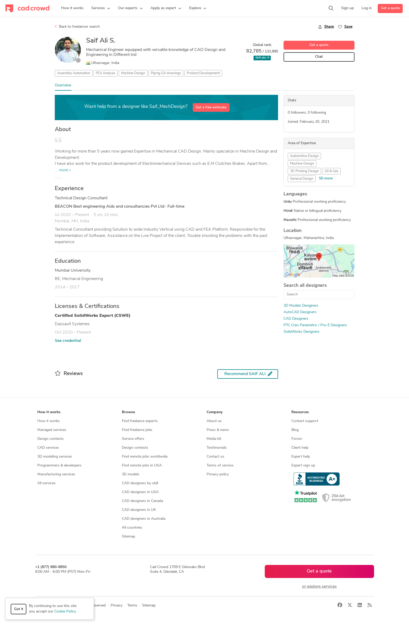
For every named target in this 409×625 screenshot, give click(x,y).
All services (46, 483)
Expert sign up (303, 466)
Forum (296, 439)
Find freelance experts (140, 421)
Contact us (215, 457)
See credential (68, 341)
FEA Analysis (105, 73)
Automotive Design (304, 156)
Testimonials (217, 448)
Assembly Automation (73, 73)
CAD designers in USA (140, 492)
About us (214, 421)
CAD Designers (296, 319)
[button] (100, 8)
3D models (130, 474)
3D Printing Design (304, 171)
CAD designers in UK (139, 510)
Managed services (51, 430)
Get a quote (390, 8)
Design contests (50, 439)
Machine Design (133, 73)
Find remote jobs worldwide (144, 457)
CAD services (48, 448)
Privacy (116, 606)
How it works (48, 421)
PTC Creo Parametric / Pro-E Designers (315, 325)
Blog (295, 430)
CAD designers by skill (140, 483)
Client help (299, 448)
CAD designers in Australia (143, 519)
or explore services (319, 587)
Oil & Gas (331, 171)
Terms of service (220, 466)
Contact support (304, 421)
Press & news (218, 430)
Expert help (300, 457)
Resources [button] (300, 412)
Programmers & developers (59, 466)
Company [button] (214, 412)
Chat (319, 57)
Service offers (133, 439)
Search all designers (305, 285)
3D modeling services (54, 457)
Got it (18, 609)
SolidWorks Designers (302, 332)
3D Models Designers (301, 306)
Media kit (214, 439)
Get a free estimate (211, 107)
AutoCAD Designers (300, 312)
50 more (326, 178)
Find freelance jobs (137, 430)
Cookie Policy (65, 612)
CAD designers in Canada (142, 501)
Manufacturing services (56, 474)
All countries (132, 528)
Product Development (203, 73)
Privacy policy (218, 474)
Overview (63, 85)
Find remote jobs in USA (142, 466)
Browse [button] (128, 412)
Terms (132, 606)
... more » (63, 170)
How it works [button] (49, 412)
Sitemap (128, 537)
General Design (301, 178)
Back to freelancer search (77, 27)
